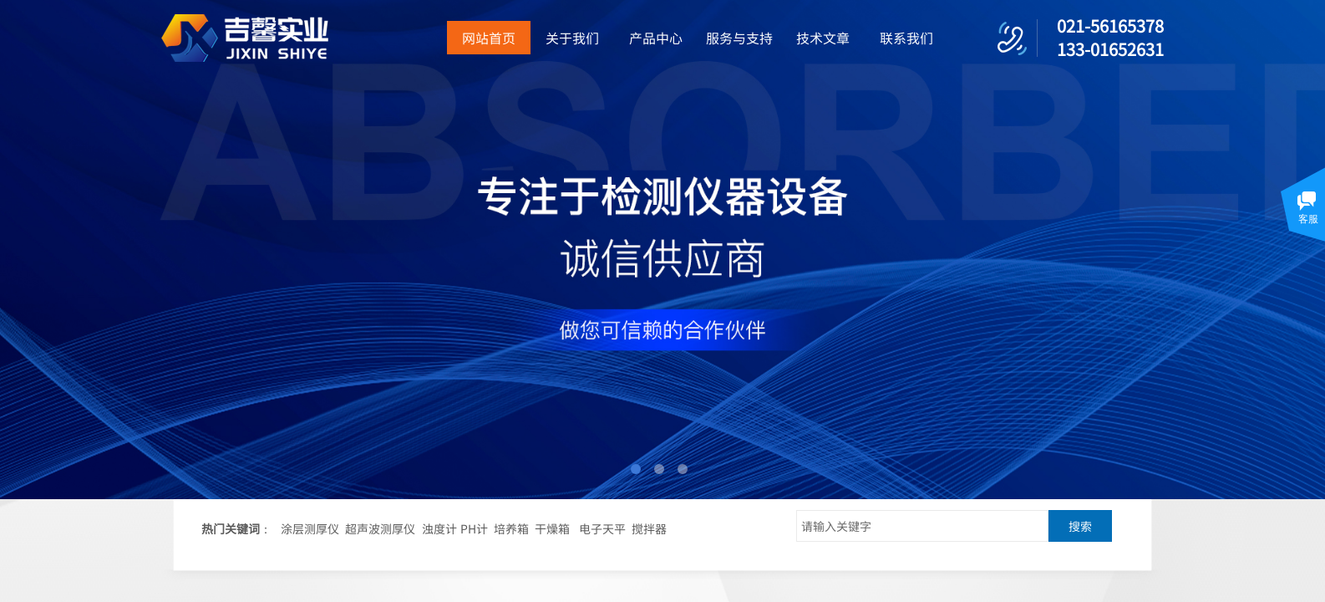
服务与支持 (739, 38)
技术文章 (823, 38)
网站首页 (488, 38)
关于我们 (572, 38)
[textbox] (922, 526)
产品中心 (656, 38)
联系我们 (906, 38)
